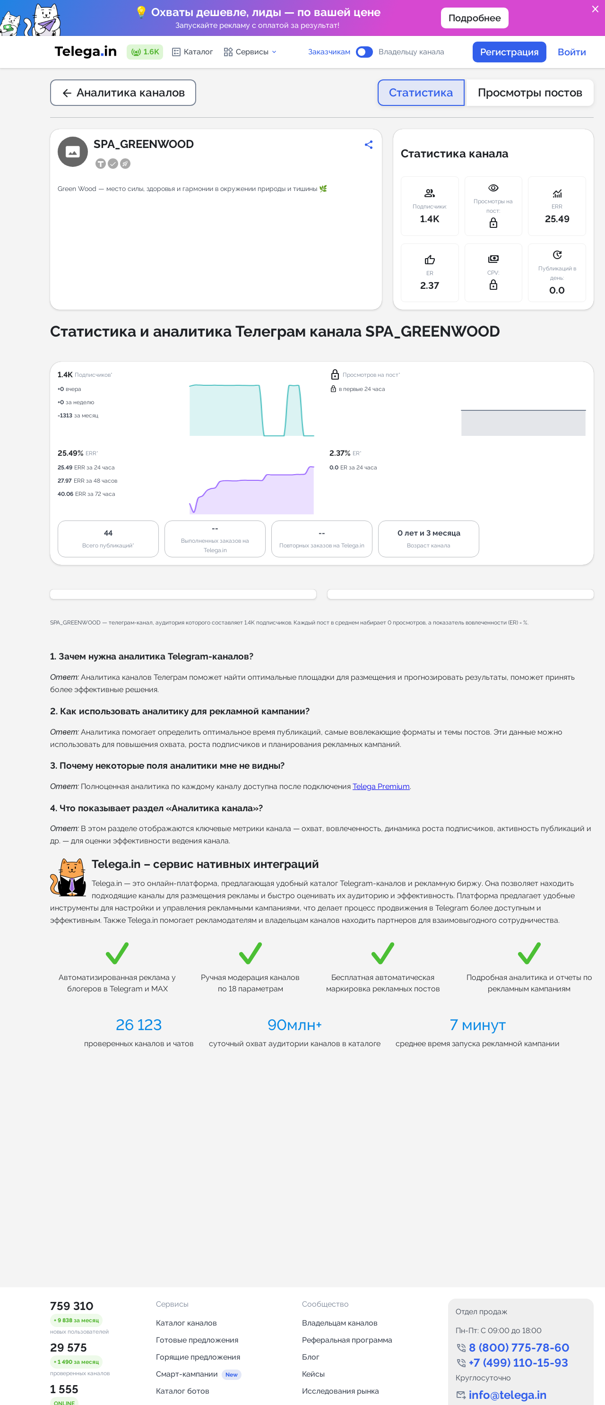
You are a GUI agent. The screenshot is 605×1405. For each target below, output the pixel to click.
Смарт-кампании (187, 1374)
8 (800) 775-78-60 (519, 1347)
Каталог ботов (182, 1391)
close (595, 9)
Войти (572, 52)
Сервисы (250, 52)
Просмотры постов (530, 92)
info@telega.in (508, 1395)
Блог (311, 1357)
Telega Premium (381, 786)
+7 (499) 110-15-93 (518, 1363)
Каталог (192, 52)
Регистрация (509, 52)
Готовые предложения (197, 1340)
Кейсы (313, 1374)
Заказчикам (329, 52)
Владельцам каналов (340, 1322)
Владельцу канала (411, 52)
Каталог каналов (186, 1322)
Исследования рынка (340, 1391)
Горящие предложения (198, 1357)
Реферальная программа (347, 1340)
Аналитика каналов (123, 92)
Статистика (421, 92)
